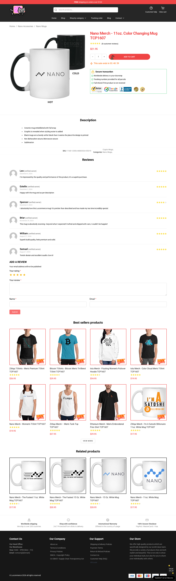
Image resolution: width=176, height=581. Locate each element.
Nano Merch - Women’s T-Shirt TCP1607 (27, 424)
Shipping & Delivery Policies (101, 544)
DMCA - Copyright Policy (60, 555)
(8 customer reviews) (110, 44)
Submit (15, 312)
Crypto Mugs (108, 149)
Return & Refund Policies (100, 551)
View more (88, 441)
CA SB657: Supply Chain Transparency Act (67, 559)
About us (53, 544)
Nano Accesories (25, 26)
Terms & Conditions (58, 548)
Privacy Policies (56, 551)
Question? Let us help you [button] (164, 578)
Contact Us (94, 555)
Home (12, 26)
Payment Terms (96, 548)
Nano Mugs (41, 26)
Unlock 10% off (171, 570)
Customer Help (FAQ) (98, 559)
